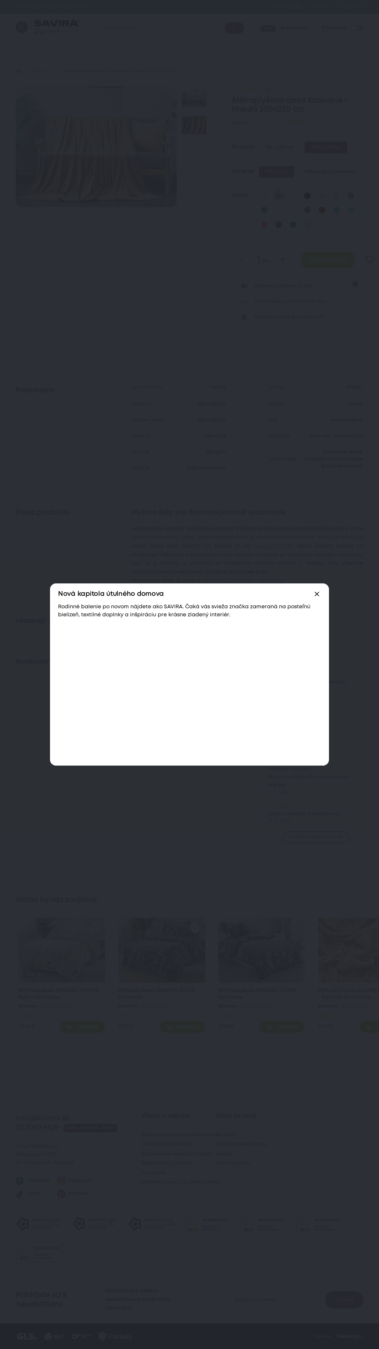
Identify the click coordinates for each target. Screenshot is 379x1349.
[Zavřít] (317, 594)
